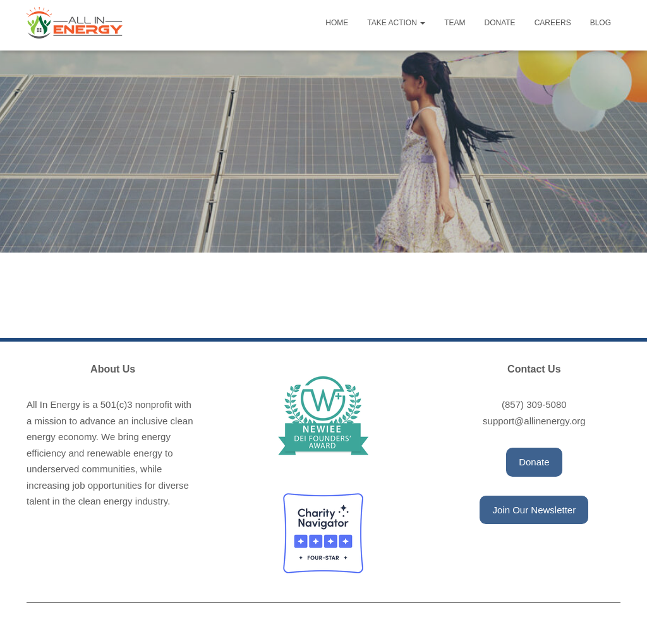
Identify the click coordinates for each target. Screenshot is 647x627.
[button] (534, 462)
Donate (500, 22)
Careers (553, 22)
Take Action (396, 22)
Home (336, 22)
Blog (600, 22)
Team (454, 22)
